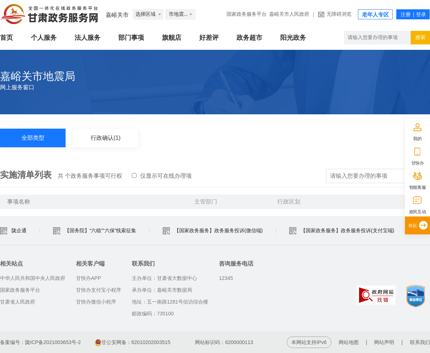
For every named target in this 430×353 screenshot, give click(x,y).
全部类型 (33, 138)
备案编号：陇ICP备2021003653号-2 (40, 342)
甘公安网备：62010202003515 (133, 342)
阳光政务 (293, 37)
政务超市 (249, 37)
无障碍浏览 (339, 14)
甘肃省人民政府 (17, 302)
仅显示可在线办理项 (162, 176)
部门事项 (131, 37)
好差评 (209, 37)
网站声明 (384, 342)
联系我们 (420, 342)
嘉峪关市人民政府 (289, 14)
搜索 (420, 37)
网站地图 (349, 342)
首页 (6, 37)
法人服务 (87, 37)
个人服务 (44, 37)
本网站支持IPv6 (308, 342)
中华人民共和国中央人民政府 (32, 278)
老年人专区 (375, 15)
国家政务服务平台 (246, 14)
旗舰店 (171, 37)
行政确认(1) (106, 138)
